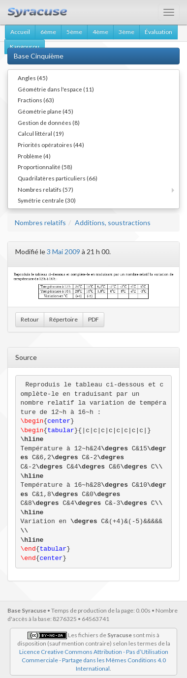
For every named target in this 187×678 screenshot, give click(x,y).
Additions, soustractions (113, 222)
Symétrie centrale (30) (47, 200)
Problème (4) (34, 155)
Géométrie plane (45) (45, 111)
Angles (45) (33, 77)
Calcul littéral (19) (41, 133)
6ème (48, 31)
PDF (93, 319)
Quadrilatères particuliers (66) (57, 178)
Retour (30, 319)
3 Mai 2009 (63, 251)
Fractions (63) (36, 99)
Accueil (20, 31)
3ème (126, 31)
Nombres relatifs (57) (45, 189)
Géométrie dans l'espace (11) (56, 89)
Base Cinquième (38, 56)
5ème (74, 31)
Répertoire (63, 319)
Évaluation (158, 31)
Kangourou (24, 46)
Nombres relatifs (40, 222)
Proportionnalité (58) (45, 166)
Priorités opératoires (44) (51, 144)
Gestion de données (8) (49, 122)
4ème (100, 31)
